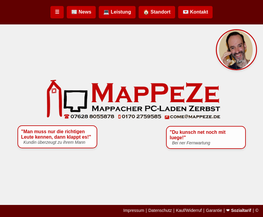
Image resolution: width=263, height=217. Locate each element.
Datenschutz (160, 210)
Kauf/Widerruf (189, 210)
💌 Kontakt (195, 11)
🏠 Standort (157, 11)
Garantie (214, 210)
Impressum (133, 210)
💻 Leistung (117, 11)
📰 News (81, 11)
